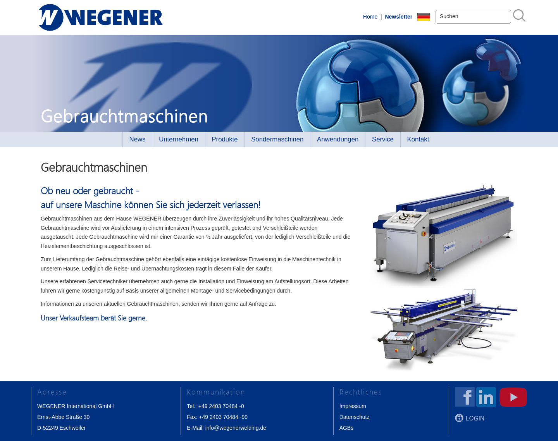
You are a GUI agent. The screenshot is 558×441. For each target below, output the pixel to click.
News (137, 139)
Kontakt (418, 139)
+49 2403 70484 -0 (221, 406)
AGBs (346, 428)
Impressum (352, 406)
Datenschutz (354, 417)
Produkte (225, 139)
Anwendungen (337, 139)
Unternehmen (178, 139)
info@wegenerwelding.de (235, 428)
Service (383, 139)
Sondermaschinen (277, 139)
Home (370, 17)
